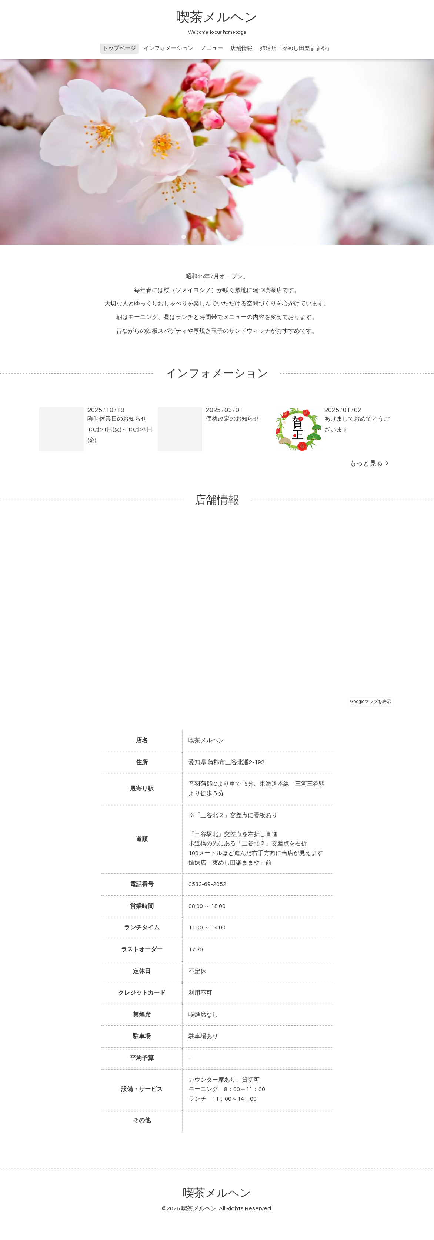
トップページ (119, 48)
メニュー (212, 48)
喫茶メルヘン (217, 17)
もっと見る (369, 463)
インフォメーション (168, 48)
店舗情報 (241, 48)
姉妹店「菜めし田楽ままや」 (296, 48)
